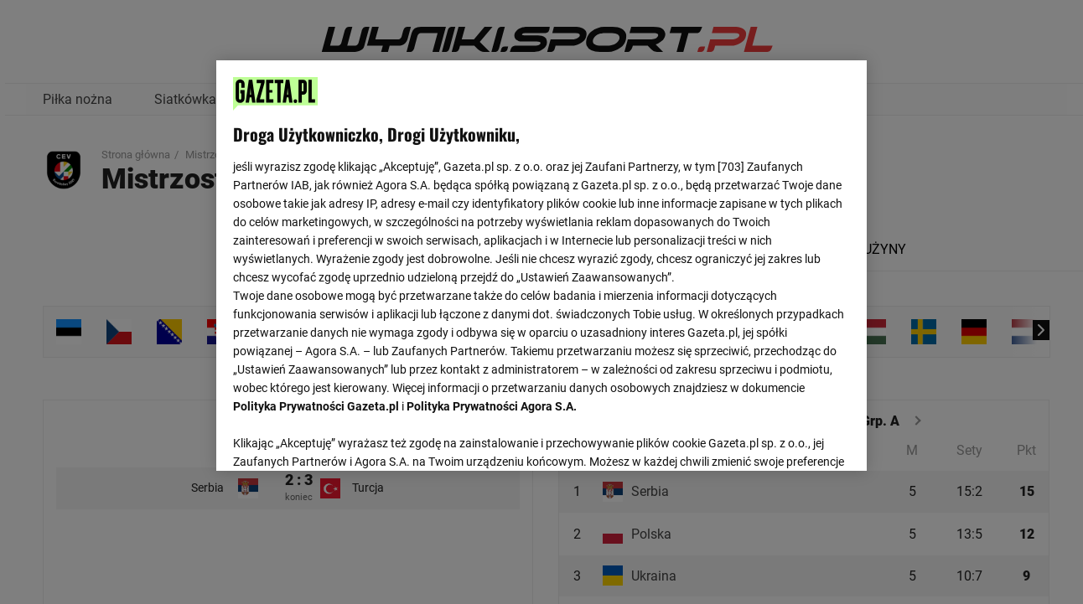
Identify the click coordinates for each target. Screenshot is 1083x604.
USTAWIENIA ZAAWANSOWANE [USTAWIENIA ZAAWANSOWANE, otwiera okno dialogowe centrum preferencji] (343, 437)
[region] (541, 263)
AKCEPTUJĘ (792, 438)
